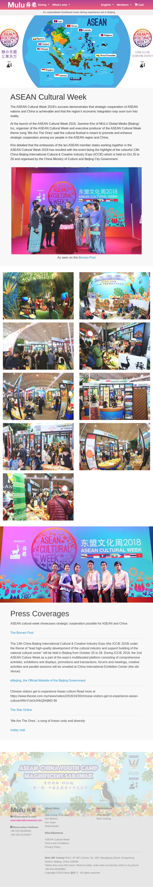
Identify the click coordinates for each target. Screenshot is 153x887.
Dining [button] (42, 4)
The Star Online (21, 712)
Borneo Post (87, 260)
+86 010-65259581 (20, 830)
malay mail (17, 733)
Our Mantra (51, 818)
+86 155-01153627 (20, 834)
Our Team (50, 822)
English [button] (106, 4)
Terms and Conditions (57, 843)
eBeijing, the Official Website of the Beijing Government (48, 683)
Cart (139, 4)
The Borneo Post (21, 635)
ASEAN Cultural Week (57, 839)
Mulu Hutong (104, 818)
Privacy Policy (52, 847)
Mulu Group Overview (57, 814)
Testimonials (52, 826)
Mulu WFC (102, 814)
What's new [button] (60, 4)
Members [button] (123, 4)
